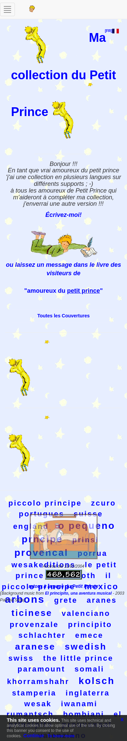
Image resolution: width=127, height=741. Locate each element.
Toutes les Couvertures (63, 315)
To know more (61, 736)
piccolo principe (45, 503)
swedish (86, 647)
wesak (38, 704)
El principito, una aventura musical (79, 593)
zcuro (103, 503)
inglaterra (88, 693)
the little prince (78, 658)
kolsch (97, 681)
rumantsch (30, 714)
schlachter (42, 635)
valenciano (86, 613)
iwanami (79, 704)
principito (90, 624)
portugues (41, 514)
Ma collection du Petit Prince (63, 74)
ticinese (32, 613)
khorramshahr (38, 681)
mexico (101, 586)
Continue (33, 735)
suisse (88, 514)
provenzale (34, 624)
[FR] (112, 31)
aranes (102, 600)
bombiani (83, 714)
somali (89, 669)
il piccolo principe (56, 581)
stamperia (34, 693)
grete (66, 600)
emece (89, 635)
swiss (21, 658)
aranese (35, 647)
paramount (41, 669)
